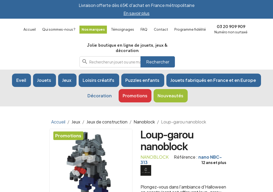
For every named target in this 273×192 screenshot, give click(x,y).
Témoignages (122, 29)
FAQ (143, 29)
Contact (161, 29)
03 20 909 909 (231, 26)
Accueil (29, 29)
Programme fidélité (190, 29)
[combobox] (127, 61)
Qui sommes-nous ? (58, 29)
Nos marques (93, 29)
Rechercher (157, 62)
